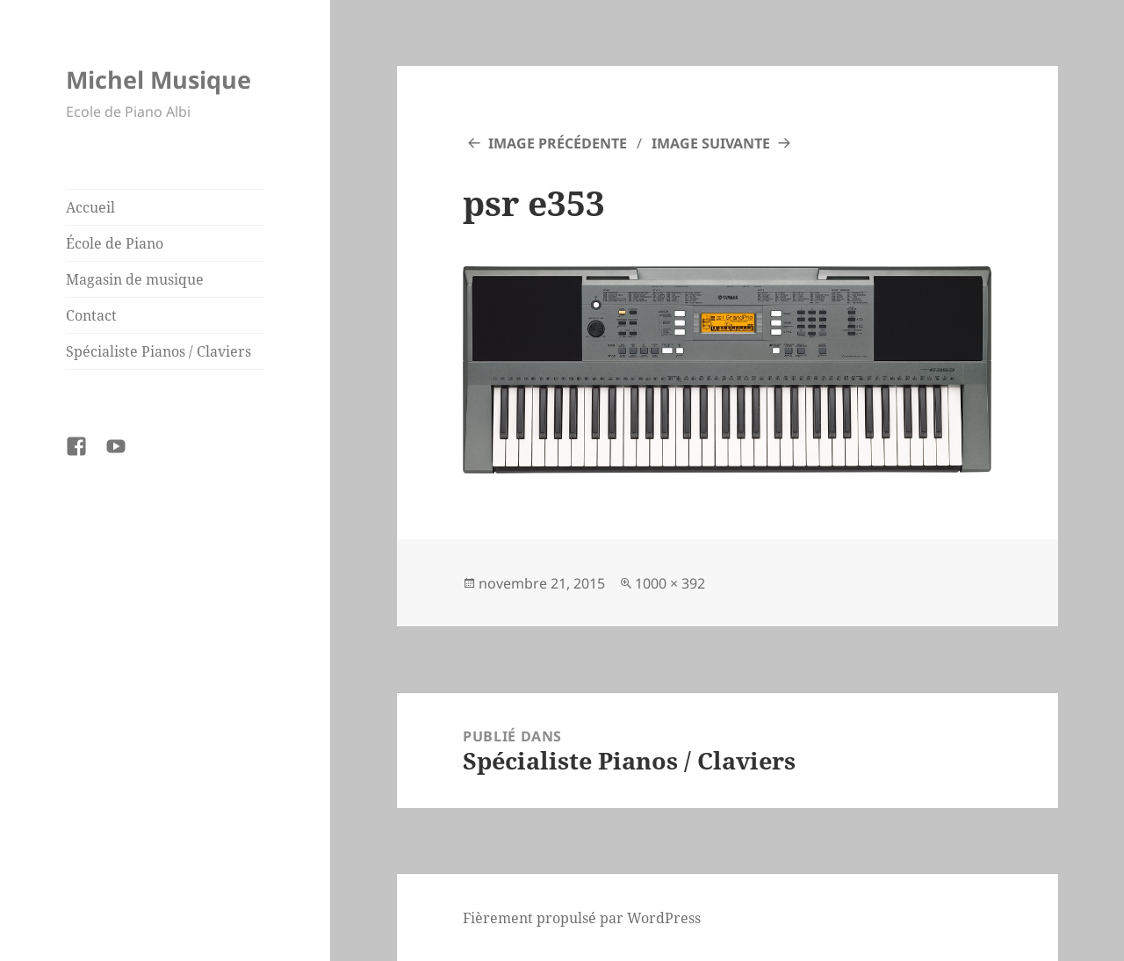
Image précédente (557, 143)
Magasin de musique (135, 279)
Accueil (90, 207)
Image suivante (711, 143)
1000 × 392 (670, 583)
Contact (91, 315)
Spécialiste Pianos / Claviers (158, 351)
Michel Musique (158, 79)
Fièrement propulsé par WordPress (582, 918)
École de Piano (114, 243)
